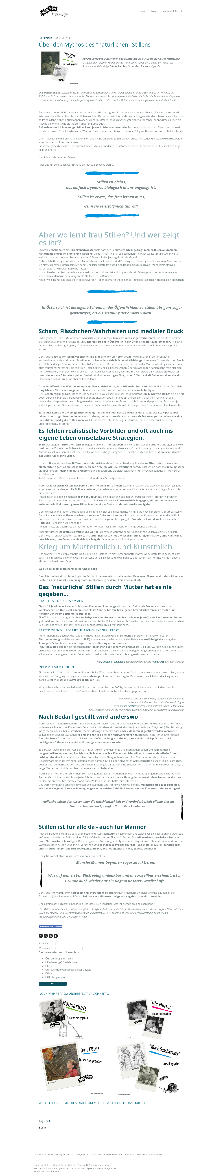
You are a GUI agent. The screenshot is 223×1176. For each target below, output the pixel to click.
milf (48, 1121)
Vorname (45, 948)
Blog (153, 11)
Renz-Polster (130, 706)
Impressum (39, 1165)
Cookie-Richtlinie (68, 1165)
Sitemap (81, 1165)
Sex (50, 966)
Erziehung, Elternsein (60, 958)
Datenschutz (52, 1165)
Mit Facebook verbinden (50, 926)
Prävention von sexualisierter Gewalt (69, 969)
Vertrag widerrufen (99, 1165)
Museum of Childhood (113, 661)
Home (141, 11)
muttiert (46, 38)
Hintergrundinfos (58, 977)
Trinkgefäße (158, 661)
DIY (50, 973)
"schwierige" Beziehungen (63, 962)
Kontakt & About (172, 11)
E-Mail (43, 943)
